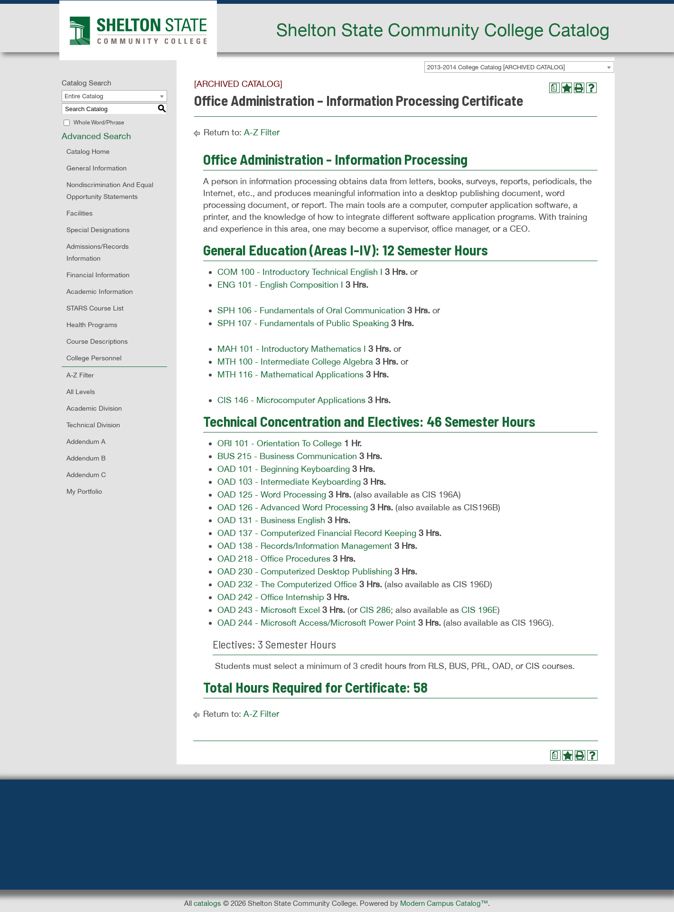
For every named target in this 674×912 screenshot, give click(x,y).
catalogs (207, 903)
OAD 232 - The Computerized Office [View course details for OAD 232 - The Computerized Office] (287, 584)
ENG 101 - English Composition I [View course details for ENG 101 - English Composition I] (280, 285)
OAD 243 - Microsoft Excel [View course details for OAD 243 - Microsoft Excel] (268, 610)
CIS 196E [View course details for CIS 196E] (479, 610)
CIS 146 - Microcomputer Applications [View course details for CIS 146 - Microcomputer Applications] (291, 400)
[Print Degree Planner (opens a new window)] (554, 88)
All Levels (80, 391)
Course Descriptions (97, 341)
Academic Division (94, 408)
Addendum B (86, 458)
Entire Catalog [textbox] (84, 96)
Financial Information (98, 275)
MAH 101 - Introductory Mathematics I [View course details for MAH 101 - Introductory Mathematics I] (291, 349)
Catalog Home (88, 151)
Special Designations (98, 230)
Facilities (79, 213)
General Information (96, 168)
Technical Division (93, 425)
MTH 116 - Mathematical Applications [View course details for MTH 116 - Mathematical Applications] (290, 374)
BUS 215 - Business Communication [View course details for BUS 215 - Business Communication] (287, 456)
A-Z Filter (80, 375)
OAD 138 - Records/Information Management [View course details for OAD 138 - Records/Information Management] (304, 546)
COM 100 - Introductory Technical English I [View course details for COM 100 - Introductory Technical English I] (300, 272)
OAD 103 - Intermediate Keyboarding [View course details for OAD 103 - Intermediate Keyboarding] (289, 482)
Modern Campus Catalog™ (444, 903)
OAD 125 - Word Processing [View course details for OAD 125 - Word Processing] (271, 494)
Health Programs (91, 325)
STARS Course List (94, 308)
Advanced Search (96, 136)
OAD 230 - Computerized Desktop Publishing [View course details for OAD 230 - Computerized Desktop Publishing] (304, 571)
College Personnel (94, 358)
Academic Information (99, 291)
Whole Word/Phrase (99, 122)
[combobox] (519, 67)
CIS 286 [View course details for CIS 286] (375, 610)
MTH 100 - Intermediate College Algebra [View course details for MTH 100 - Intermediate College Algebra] (295, 362)
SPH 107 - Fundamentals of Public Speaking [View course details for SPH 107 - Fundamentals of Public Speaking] (303, 323)
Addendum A (85, 441)
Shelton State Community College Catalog (442, 29)
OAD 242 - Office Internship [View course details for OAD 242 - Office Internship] (270, 597)
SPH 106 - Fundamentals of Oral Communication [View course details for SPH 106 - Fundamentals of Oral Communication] (311, 310)
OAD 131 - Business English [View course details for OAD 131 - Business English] (271, 520)
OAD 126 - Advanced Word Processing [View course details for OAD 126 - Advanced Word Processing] (292, 507)
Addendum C (86, 475)
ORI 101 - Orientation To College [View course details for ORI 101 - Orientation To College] (279, 443)
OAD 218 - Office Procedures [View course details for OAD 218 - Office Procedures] (273, 559)
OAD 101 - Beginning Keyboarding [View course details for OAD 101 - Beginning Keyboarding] (283, 469)
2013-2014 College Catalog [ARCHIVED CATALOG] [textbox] (496, 67)
